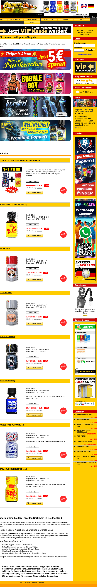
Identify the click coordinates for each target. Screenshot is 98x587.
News (82, 20)
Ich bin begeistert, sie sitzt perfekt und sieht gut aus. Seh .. (85, 311)
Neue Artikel (16, 20)
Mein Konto (32, 20)
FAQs (32, 23)
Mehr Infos (32, 181)
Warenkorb (48, 20)
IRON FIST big (81, 436)
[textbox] (58, 14)
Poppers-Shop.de (61, 557)
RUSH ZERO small (83, 446)
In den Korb (34, 192)
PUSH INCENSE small (84, 441)
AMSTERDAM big (83, 419)
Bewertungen (81, 285)
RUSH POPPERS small (84, 414)
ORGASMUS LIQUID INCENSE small (83, 431)
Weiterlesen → (81, 128)
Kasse (65, 20)
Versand (39, 188)
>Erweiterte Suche (89, 17)
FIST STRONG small (83, 451)
